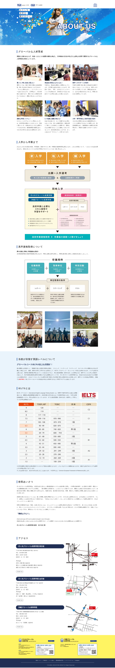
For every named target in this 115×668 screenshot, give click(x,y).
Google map (20, 571)
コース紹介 (51, 660)
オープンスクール (69, 660)
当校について (38, 660)
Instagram (77, 660)
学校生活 (45, 660)
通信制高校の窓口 (60, 660)
